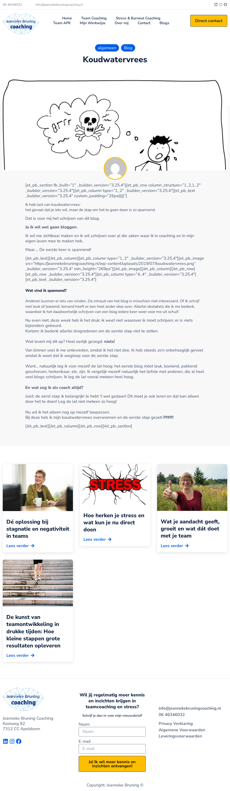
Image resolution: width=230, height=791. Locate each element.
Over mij (122, 23)
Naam (84, 724)
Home (67, 18)
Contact (144, 23)
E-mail (85, 741)
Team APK (62, 23)
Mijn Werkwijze (93, 23)
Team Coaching (94, 18)
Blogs (164, 23)
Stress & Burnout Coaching (138, 18)
